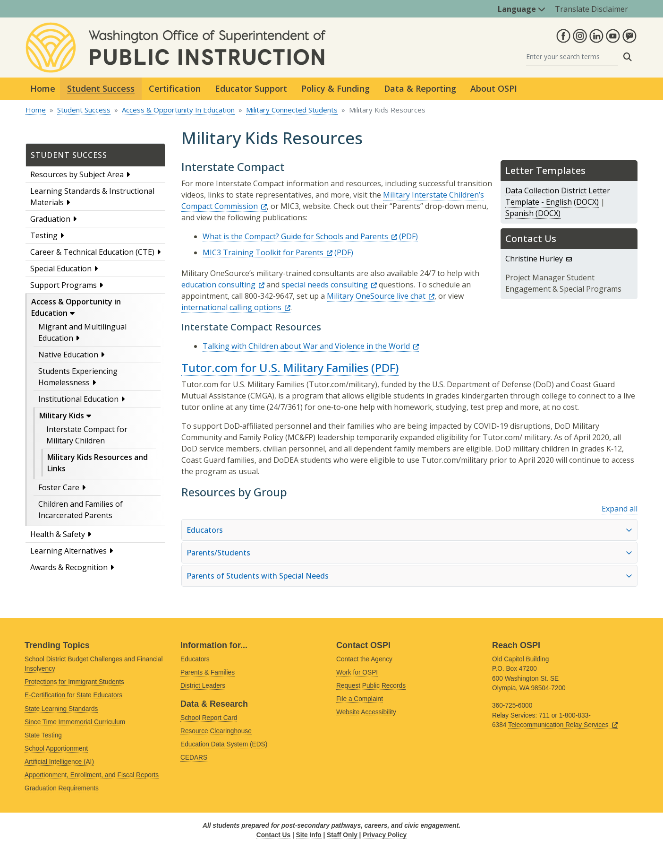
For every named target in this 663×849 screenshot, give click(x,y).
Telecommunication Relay (563, 724)
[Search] (572, 57)
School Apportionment (56, 748)
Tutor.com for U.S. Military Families (274, 367)
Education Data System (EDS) (223, 744)
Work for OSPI (357, 672)
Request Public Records (371, 685)
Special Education (61, 268)
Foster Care (58, 487)
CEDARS (193, 757)
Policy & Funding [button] (335, 88)
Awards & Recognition (69, 567)
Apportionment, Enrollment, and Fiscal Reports (92, 775)
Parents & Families (207, 672)
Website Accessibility (366, 712)
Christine (538, 258)
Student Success (83, 109)
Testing (44, 235)
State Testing (43, 735)
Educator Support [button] (251, 88)
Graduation (50, 219)
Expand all (620, 508)
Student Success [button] (101, 88)
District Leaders (202, 685)
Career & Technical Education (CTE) (92, 252)
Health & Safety (57, 534)
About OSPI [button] (493, 88)
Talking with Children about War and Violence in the (311, 346)
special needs (329, 284)
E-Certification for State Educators (73, 695)
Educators (195, 659)
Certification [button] (175, 88)
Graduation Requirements (62, 788)
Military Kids (61, 415)
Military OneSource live (380, 296)
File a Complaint (359, 698)
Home (42, 88)
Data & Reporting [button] (420, 88)
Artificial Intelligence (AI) (59, 761)
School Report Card (208, 717)
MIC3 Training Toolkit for (267, 252)
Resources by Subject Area (77, 174)
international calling (235, 307)
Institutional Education (78, 399)
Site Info (309, 835)
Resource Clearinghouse (216, 731)
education (222, 284)
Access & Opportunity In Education (178, 109)
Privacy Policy (385, 835)
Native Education (68, 354)
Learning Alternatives (68, 551)
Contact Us (273, 835)
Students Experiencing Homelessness (78, 377)
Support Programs (63, 285)
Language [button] (521, 9)
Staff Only (342, 835)
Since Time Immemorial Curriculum (75, 722)
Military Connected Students (292, 109)
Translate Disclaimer (591, 9)
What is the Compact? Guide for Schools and (300, 236)
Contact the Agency (364, 659)
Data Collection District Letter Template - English (557, 196)
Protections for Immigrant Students (74, 681)
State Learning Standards (61, 708)
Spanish (519, 213)
